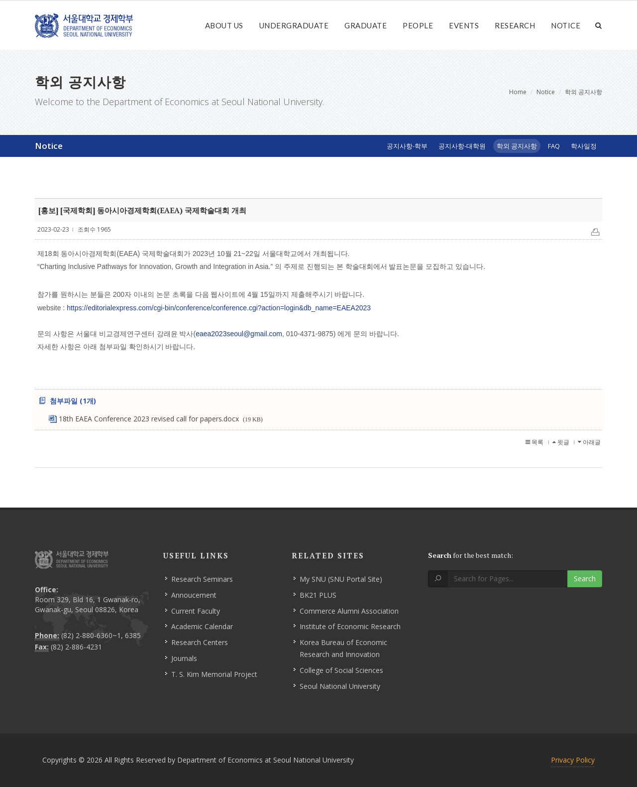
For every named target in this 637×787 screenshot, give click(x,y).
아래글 (589, 442)
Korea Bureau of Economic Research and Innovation (343, 648)
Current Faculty (195, 611)
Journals (184, 658)
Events (464, 25)
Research (515, 25)
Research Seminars (202, 579)
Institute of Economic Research (350, 626)
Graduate (365, 25)
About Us (224, 25)
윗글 (560, 442)
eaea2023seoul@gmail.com (239, 334)
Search (585, 578)
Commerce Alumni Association (349, 611)
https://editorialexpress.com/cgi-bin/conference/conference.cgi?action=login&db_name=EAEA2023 (219, 308)
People (418, 25)
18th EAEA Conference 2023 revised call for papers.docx (161, 418)
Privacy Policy (573, 760)
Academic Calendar (202, 626)
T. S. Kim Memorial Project (214, 674)
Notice (565, 25)
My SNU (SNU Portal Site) (341, 579)
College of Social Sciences (341, 670)
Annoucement (193, 595)
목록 (534, 442)
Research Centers (199, 642)
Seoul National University (340, 686)
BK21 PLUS (318, 595)
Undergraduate (294, 25)
